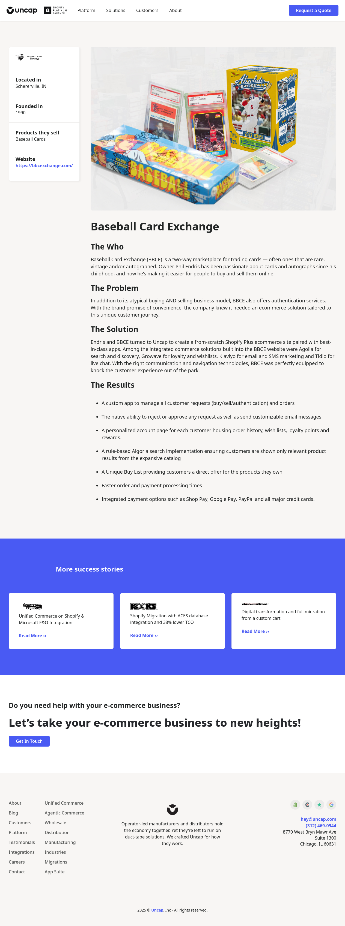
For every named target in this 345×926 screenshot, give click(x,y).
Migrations (56, 862)
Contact (17, 872)
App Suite (55, 872)
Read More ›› (32, 636)
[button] (116, 10)
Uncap (157, 910)
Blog (13, 813)
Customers (147, 10)
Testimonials (22, 842)
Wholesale (55, 823)
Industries (55, 852)
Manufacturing (60, 842)
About (175, 10)
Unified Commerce (64, 803)
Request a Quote (313, 10)
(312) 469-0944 (321, 826)
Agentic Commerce (64, 813)
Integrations (22, 852)
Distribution (57, 832)
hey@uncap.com (318, 819)
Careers (17, 862)
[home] (37, 10)
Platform (86, 10)
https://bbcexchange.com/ (44, 166)
